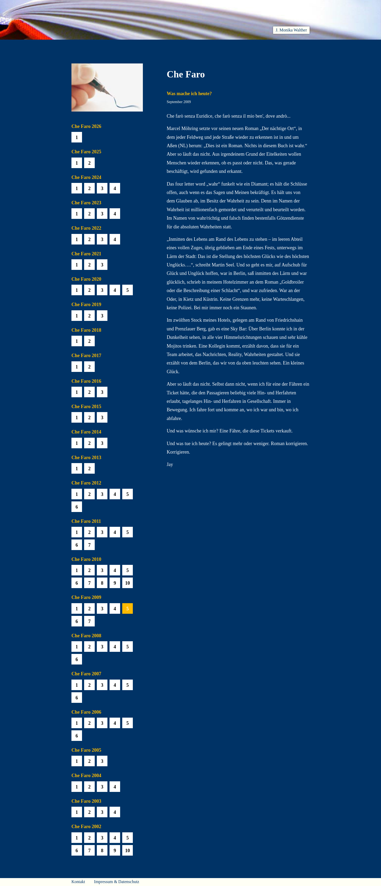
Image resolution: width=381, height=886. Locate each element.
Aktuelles (119, 46)
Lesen (147, 46)
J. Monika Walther (291, 30)
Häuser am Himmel (265, 46)
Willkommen (84, 46)
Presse (303, 46)
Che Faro (198, 46)
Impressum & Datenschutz (116, 881)
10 (127, 583)
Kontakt (78, 881)
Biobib (226, 46)
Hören (171, 46)
